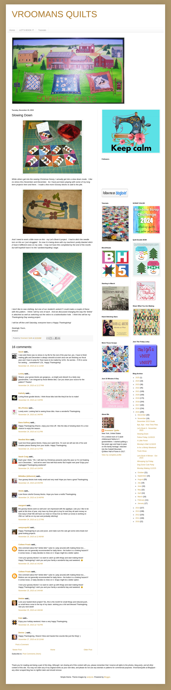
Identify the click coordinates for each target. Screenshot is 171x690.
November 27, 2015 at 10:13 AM (31, 639)
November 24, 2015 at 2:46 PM (30, 415)
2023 (137, 384)
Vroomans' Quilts (112, 430)
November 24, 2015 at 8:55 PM (30, 483)
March (140, 497)
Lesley (21, 374)
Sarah (20, 352)
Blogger (107, 677)
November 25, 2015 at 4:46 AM (30, 610)
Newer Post (17, 650)
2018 (137, 402)
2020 (137, 395)
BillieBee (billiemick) (27, 476)
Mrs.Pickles (23, 408)
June (140, 486)
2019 (137, 398)
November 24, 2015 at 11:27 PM (31, 520)
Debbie (21, 599)
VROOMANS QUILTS (54, 14)
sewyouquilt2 (24, 528)
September (142, 476)
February (141, 500)
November (142, 418)
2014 (137, 508)
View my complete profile (111, 455)
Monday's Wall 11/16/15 (146, 444)
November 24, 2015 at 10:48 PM (31, 498)
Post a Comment (22, 645)
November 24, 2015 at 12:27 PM (31, 385)
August (141, 479)
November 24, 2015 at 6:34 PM (30, 468)
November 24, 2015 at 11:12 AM (31, 366)
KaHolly (21, 393)
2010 (137, 521)
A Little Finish (142, 441)
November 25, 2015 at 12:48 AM (31, 537)
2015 (137, 412)
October (141, 473)
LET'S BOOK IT (26, 30)
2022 (137, 388)
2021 (137, 391)
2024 (137, 381)
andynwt (90, 677)
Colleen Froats (24, 545)
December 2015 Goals (146, 421)
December (142, 415)
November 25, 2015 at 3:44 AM (30, 591)
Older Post (88, 650)
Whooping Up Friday (145, 461)
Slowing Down (142, 434)
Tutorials (42, 30)
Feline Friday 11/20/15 (146, 437)
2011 (137, 518)
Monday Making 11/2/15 (146, 468)
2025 (137, 378)
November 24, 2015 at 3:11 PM (30, 432)
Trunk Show (142, 451)
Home (12, 30)
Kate (20, 618)
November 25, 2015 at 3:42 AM (30, 564)
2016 (137, 408)
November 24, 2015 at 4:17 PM (30, 449)
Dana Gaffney (24, 423)
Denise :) (22, 633)
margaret (22, 505)
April (140, 493)
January (141, 503)
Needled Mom (24, 440)
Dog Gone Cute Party (145, 465)
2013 (137, 511)
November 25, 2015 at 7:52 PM (30, 625)
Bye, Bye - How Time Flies (147, 425)
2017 (137, 405)
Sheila (21, 491)
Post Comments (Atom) (32, 654)
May (139, 490)
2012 (137, 515)
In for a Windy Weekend (146, 448)
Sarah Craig (23, 457)
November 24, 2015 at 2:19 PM (30, 400)
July (139, 483)
